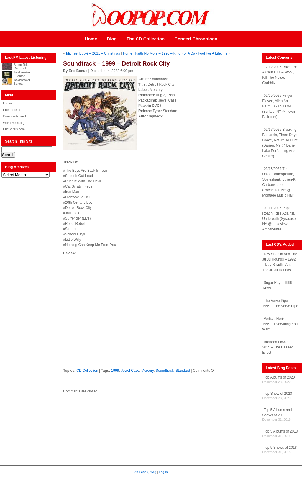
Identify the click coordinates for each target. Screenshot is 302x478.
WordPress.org (13, 123)
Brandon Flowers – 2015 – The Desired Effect (277, 347)
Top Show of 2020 (278, 394)
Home (91, 38)
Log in (7, 103)
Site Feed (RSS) (144, 472)
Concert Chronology (196, 38)
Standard (182, 371)
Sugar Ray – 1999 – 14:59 (278, 285)
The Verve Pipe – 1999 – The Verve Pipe (280, 303)
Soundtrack (165, 371)
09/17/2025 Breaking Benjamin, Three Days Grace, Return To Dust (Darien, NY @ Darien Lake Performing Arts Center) (279, 142)
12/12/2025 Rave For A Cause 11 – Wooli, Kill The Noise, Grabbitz (279, 75)
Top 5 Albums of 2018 (281, 431)
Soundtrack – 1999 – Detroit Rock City (116, 63)
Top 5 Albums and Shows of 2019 (277, 412)
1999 (115, 371)
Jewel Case (130, 371)
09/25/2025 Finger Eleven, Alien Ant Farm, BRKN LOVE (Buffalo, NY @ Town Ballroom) (278, 106)
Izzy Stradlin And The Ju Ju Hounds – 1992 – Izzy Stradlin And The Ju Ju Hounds (279, 262)
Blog (111, 38)
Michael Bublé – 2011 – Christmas (93, 53)
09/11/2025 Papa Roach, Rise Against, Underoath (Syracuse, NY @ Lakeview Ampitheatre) (279, 218)
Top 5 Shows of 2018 (280, 448)
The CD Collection (146, 38)
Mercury (147, 371)
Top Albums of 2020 (279, 377)
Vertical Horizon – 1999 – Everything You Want (280, 324)
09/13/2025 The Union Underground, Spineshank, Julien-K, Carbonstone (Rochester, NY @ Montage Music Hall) (279, 182)
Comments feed (14, 116)
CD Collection (87, 371)
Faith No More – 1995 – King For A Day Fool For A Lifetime (181, 53)
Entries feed (11, 110)
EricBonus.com (14, 129)
